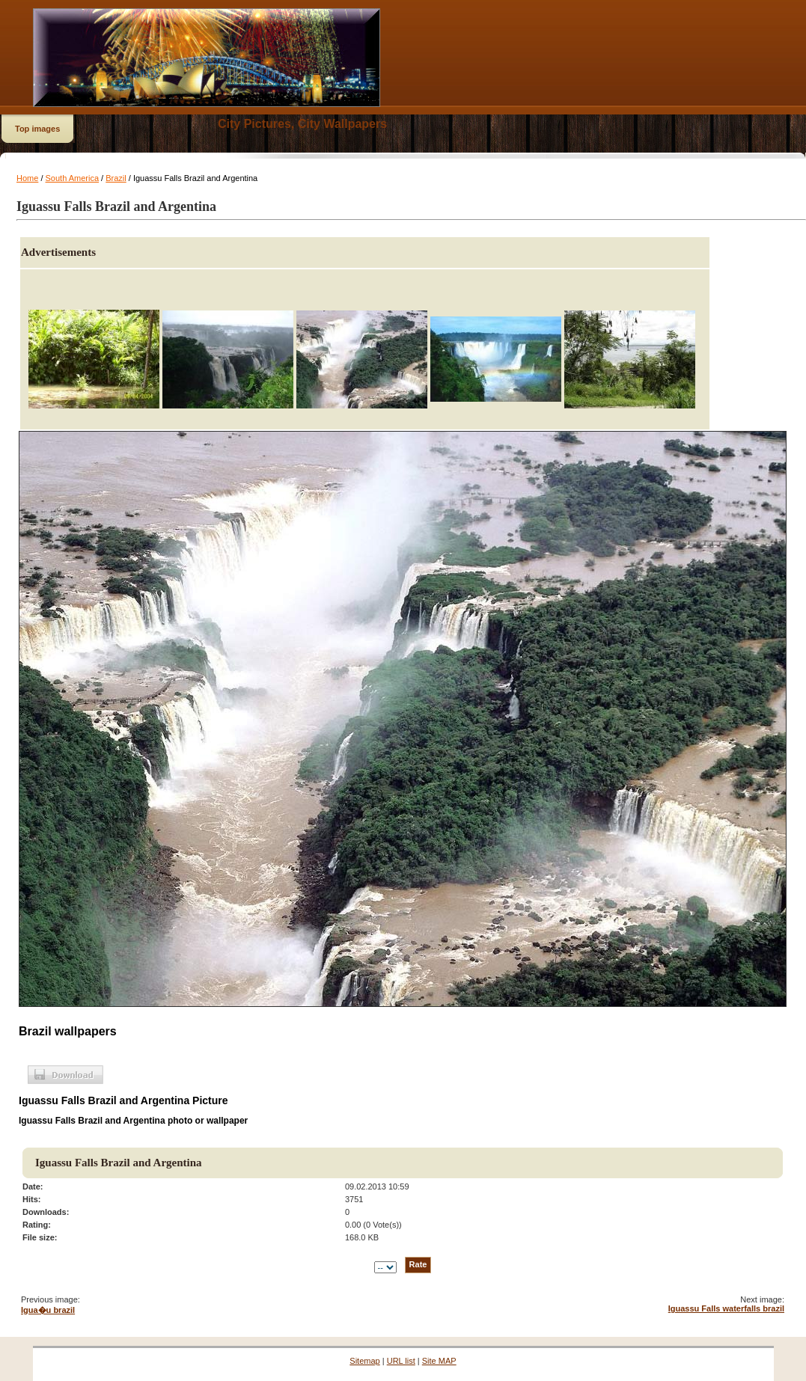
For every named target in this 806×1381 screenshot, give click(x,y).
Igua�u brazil (48, 1309)
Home (27, 178)
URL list (401, 1360)
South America (73, 178)
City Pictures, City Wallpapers (302, 123)
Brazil (116, 178)
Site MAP (439, 1360)
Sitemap (364, 1360)
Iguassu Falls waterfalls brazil (726, 1308)
